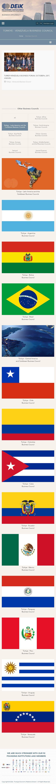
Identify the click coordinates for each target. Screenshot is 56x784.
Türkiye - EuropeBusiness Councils (15, 143)
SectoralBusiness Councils (15, 151)
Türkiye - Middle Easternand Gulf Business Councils (41, 143)
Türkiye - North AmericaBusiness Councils (41, 126)
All (15, 118)
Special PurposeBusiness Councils (41, 151)
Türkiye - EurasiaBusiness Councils (41, 135)
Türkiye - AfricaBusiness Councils (41, 118)
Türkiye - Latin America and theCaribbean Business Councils (15, 126)
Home (21, 36)
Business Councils (31, 36)
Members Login (49, 23)
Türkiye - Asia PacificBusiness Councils (15, 135)
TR (41, 23)
